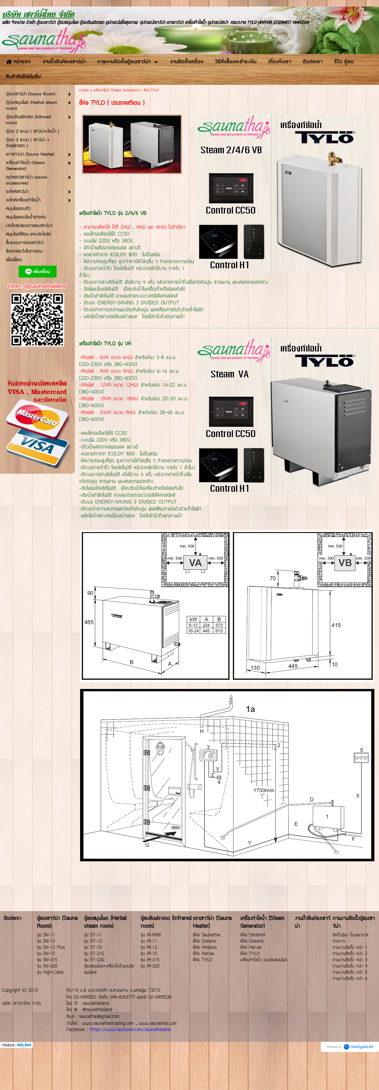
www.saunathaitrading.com (107, 1024)
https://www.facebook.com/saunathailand (130, 1030)
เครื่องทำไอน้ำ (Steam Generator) (116, 90)
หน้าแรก (84, 90)
